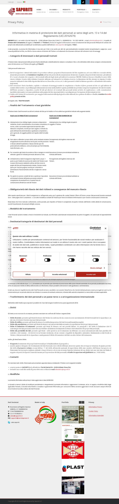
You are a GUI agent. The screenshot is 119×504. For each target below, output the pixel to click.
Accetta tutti (91, 274)
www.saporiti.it (59, 45)
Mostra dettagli (96, 268)
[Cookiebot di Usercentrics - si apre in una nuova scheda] (91, 228)
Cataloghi (11, 2)
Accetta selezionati (59, 274)
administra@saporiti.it (96, 40)
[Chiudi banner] (105, 228)
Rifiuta (28, 274)
